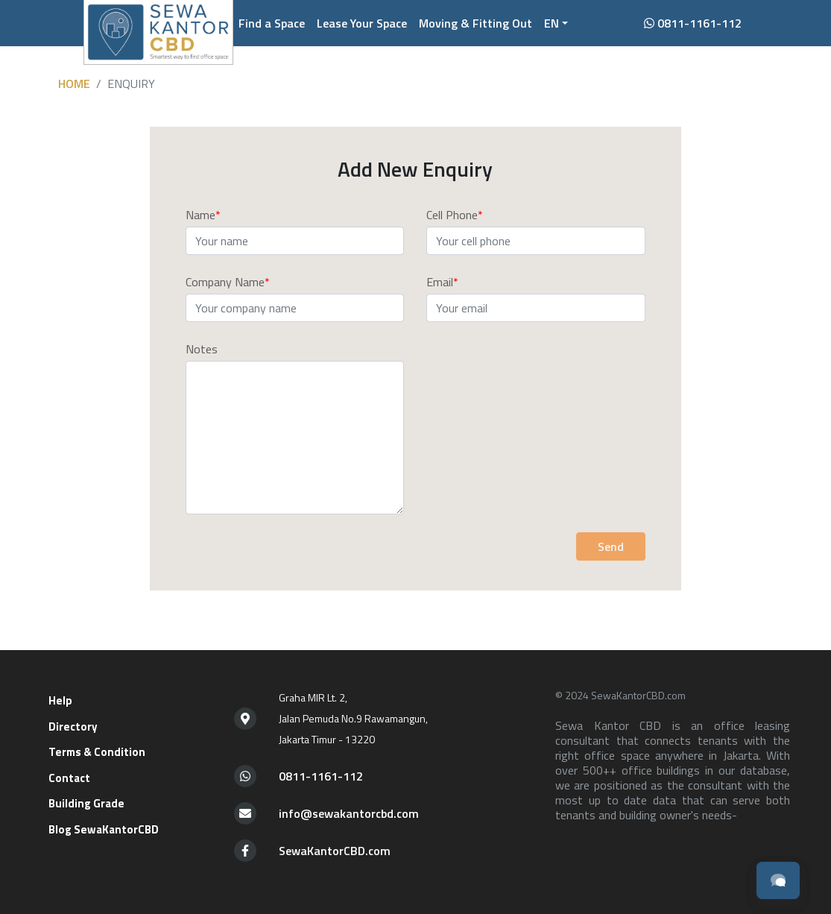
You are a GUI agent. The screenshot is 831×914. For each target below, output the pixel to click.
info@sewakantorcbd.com (349, 813)
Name (200, 215)
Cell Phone (452, 215)
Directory (73, 726)
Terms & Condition (96, 751)
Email (439, 282)
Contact (69, 778)
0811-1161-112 (693, 23)
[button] (556, 23)
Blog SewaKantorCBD (103, 829)
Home (74, 83)
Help (60, 700)
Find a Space (271, 23)
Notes (202, 349)
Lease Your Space (362, 23)
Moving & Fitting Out (475, 23)
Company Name (225, 282)
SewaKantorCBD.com (335, 851)
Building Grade (86, 803)
